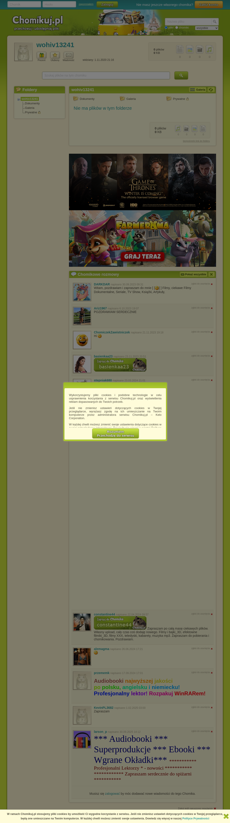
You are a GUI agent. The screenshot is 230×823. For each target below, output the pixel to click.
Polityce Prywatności (195, 818)
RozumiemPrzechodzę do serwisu (115, 433)
